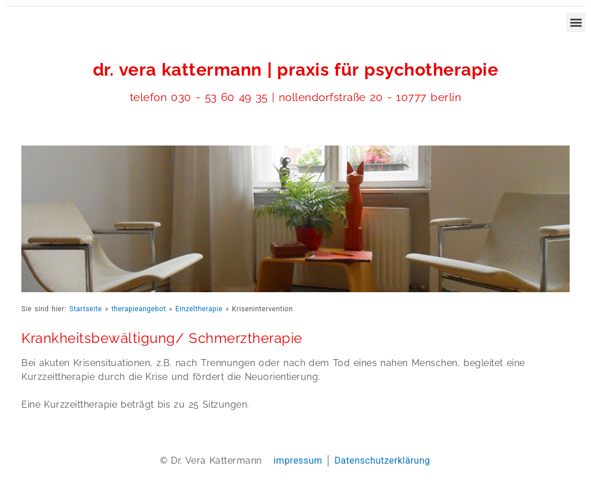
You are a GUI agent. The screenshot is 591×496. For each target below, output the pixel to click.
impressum (298, 460)
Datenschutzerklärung (382, 460)
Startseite (85, 309)
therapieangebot (138, 309)
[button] (575, 22)
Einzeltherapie (199, 309)
